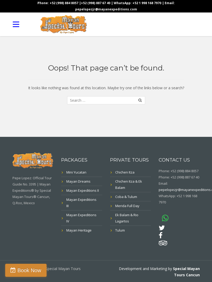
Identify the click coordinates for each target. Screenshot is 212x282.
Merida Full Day (127, 205)
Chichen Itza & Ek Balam (128, 184)
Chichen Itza (124, 172)
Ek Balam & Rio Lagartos (126, 218)
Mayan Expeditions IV (81, 218)
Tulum (120, 230)
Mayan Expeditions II (82, 190)
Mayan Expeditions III (81, 202)
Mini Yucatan (76, 172)
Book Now (29, 270)
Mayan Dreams (78, 181)
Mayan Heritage (79, 230)
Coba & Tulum (126, 196)
